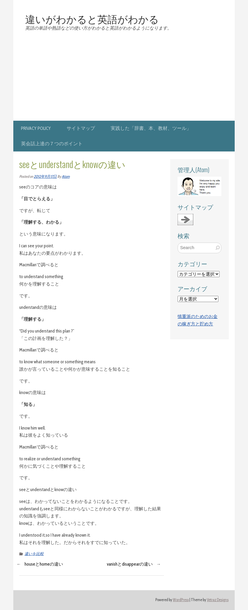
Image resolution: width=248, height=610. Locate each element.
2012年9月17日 (45, 176)
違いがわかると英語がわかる (92, 18)
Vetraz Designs (217, 600)
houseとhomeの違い (44, 564)
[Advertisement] (124, 76)
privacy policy (36, 128)
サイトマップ (81, 128)
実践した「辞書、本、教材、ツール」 (151, 128)
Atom (66, 176)
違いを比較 (34, 553)
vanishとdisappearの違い (130, 564)
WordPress (181, 600)
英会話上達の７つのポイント (52, 143)
